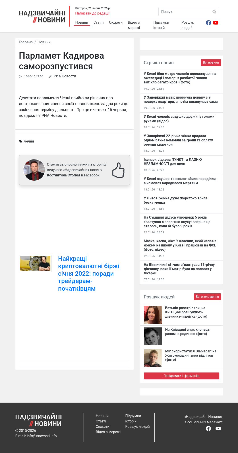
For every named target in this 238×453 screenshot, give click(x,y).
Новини (81, 22)
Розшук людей (188, 25)
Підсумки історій (161, 25)
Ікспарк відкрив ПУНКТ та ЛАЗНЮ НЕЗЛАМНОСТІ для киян (173, 161)
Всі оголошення (207, 296)
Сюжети (116, 22)
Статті (98, 22)
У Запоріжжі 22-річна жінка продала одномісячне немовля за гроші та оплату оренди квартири (178, 140)
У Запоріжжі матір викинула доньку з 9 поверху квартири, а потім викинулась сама (181, 99)
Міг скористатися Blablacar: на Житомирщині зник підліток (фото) (191, 355)
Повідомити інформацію (181, 376)
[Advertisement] (74, 220)
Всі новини (211, 62)
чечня (29, 141)
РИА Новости (65, 76)
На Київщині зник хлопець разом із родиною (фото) (187, 331)
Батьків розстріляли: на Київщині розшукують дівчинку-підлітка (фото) (186, 312)
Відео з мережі (134, 25)
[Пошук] (184, 11)
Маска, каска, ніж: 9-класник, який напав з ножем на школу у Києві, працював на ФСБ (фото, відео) (180, 245)
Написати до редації (92, 13)
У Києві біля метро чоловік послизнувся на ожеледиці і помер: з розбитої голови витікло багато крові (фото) (180, 78)
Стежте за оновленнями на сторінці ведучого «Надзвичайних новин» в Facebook (77, 169)
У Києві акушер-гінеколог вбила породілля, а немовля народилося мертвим (180, 181)
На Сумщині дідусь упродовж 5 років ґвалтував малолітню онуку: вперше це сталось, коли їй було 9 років (177, 221)
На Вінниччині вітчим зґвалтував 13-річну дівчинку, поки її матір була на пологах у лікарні (179, 269)
